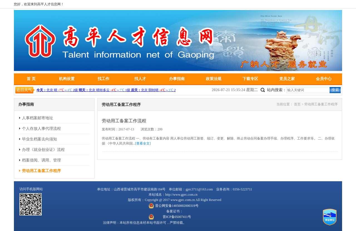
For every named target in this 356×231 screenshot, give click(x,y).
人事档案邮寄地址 (37, 118)
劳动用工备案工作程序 (41, 171)
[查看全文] (143, 143)
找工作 (103, 79)
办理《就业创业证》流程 (43, 150)
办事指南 (177, 79)
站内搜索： (276, 90)
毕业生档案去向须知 (39, 139)
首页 (297, 104)
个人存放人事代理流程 (41, 128)
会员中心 (324, 79)
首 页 (31, 79)
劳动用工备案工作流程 (124, 120)
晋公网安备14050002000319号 (177, 206)
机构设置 (67, 79)
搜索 (335, 90)
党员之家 (287, 79)
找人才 (140, 79)
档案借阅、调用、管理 (41, 160)
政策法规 (213, 79)
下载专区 (250, 79)
